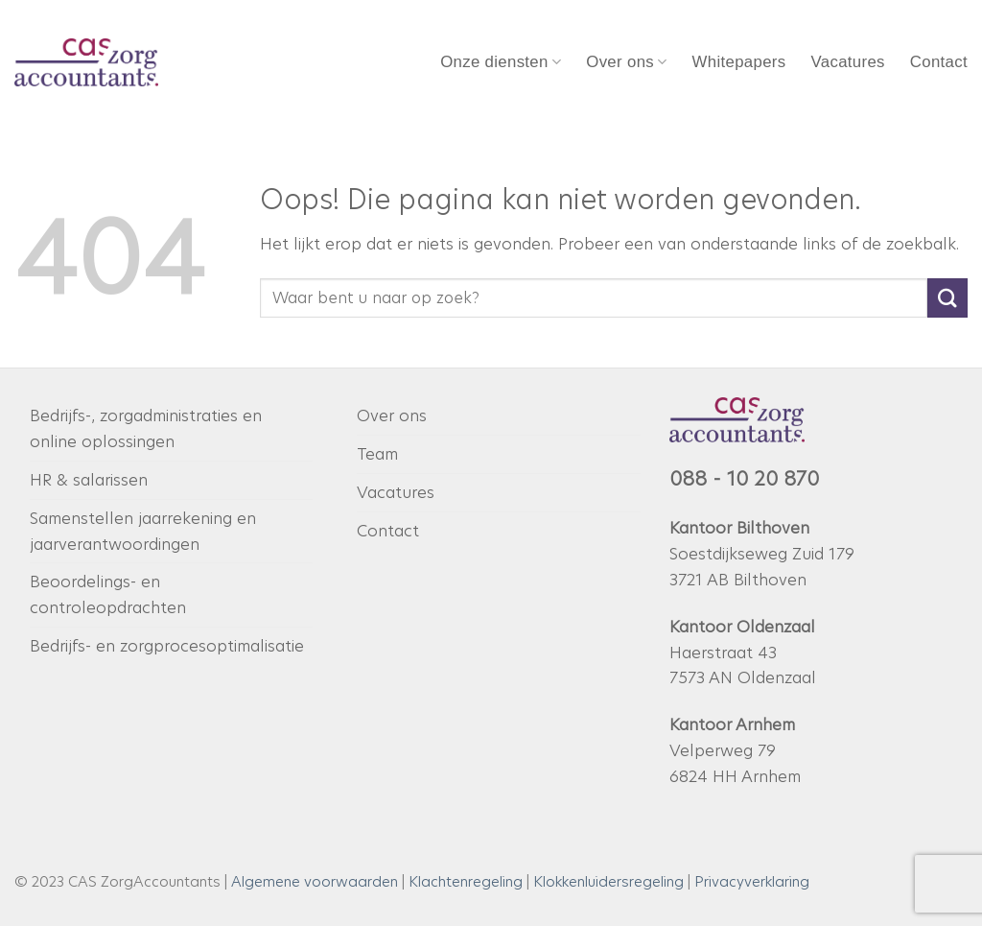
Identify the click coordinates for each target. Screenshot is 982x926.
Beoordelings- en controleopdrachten (108, 594)
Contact (939, 62)
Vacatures (847, 62)
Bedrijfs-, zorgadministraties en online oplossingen (146, 428)
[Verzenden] (947, 298)
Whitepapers (739, 62)
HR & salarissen (89, 479)
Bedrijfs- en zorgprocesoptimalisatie (167, 645)
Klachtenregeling (466, 881)
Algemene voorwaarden (314, 881)
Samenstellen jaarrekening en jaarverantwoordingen (143, 531)
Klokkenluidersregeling (608, 881)
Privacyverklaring (751, 881)
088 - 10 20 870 (744, 478)
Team (377, 453)
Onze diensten (500, 62)
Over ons (626, 62)
